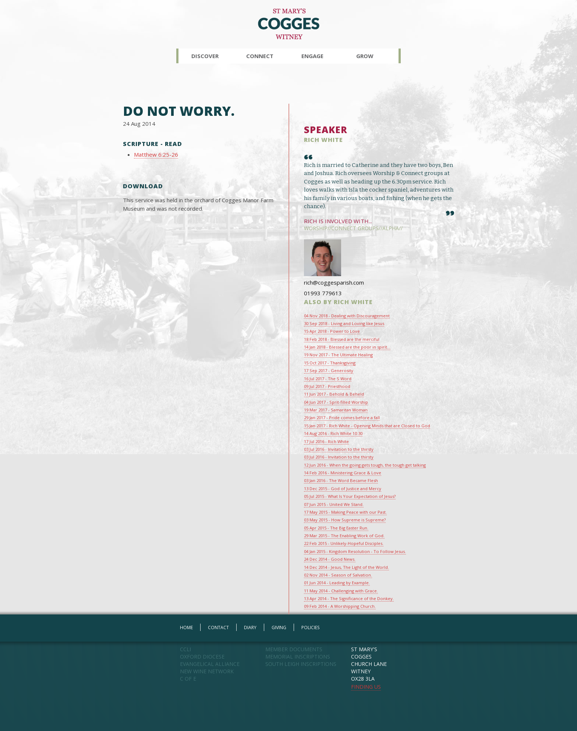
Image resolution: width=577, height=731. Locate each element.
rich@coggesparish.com (334, 282)
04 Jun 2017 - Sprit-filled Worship (336, 402)
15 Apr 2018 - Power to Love (332, 331)
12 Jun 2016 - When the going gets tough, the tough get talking (365, 465)
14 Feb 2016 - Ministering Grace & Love (342, 472)
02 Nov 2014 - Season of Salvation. (338, 575)
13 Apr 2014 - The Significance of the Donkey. (349, 598)
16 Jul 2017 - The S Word (327, 378)
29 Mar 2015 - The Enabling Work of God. (344, 535)
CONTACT (218, 627)
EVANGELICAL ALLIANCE (210, 663)
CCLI (185, 649)
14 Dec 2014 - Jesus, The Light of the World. (346, 567)
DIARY (250, 627)
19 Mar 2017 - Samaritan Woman (336, 410)
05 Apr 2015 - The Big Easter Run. (336, 528)
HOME (186, 627)
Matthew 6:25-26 (156, 154)
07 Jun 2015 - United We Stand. (334, 504)
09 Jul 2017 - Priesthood (327, 386)
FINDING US (366, 686)
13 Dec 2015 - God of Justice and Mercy (342, 488)
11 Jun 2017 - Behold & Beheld (334, 394)
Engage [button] (312, 56)
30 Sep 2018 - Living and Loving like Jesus (344, 323)
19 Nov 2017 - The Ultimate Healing (338, 354)
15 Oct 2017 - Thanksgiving (329, 363)
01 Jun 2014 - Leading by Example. (337, 582)
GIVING (279, 627)
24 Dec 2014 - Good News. (329, 559)
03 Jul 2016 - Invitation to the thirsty (339, 449)
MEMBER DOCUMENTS (293, 649)
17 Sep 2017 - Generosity (328, 370)
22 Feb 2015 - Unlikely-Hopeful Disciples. (343, 543)
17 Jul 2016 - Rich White (326, 441)
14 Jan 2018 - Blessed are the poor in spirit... (347, 347)
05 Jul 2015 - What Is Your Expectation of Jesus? (350, 496)
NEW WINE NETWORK (207, 671)
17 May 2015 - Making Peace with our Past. (345, 512)
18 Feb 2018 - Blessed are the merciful (341, 339)
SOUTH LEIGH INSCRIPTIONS (300, 663)
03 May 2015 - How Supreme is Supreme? (345, 520)
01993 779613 (323, 293)
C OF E (188, 678)
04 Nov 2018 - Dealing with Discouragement (347, 315)
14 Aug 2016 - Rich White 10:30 (333, 433)
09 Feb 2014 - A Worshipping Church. (340, 606)
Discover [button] (205, 56)
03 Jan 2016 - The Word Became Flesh (341, 480)
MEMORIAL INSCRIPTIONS (297, 656)
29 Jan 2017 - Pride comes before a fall (342, 417)
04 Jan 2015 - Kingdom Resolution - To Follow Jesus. (355, 551)
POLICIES (310, 627)
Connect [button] (259, 56)
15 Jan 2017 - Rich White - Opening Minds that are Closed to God (367, 425)
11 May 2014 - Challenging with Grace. (341, 590)
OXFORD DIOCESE (202, 656)
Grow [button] (365, 56)
